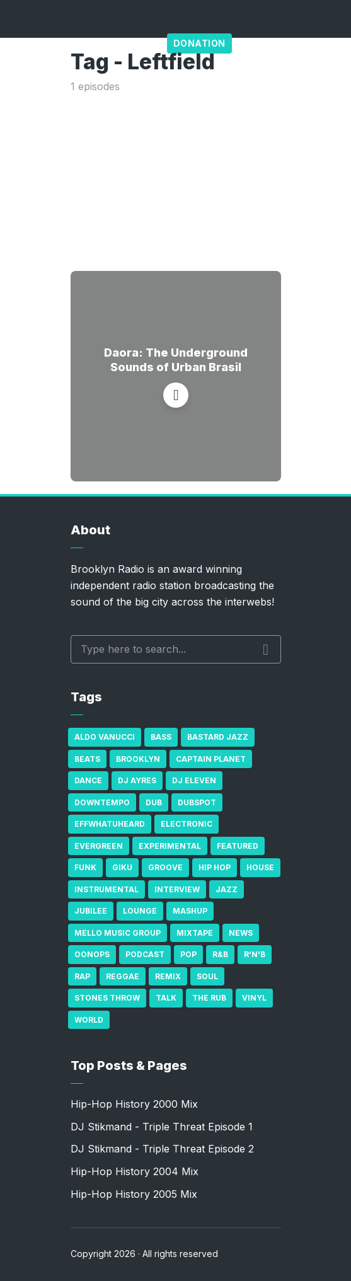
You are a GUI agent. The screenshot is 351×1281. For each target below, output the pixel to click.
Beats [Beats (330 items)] (87, 759)
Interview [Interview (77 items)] (177, 889)
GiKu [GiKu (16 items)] (122, 867)
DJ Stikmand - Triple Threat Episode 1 (162, 1126)
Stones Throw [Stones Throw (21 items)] (107, 997)
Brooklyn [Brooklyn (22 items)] (138, 759)
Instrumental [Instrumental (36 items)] (106, 889)
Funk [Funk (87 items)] (85, 867)
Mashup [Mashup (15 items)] (190, 911)
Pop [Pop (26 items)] (188, 954)
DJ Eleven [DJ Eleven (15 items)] (194, 780)
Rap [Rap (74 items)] (82, 976)
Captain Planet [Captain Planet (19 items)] (211, 759)
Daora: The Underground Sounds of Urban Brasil (176, 360)
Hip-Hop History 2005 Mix (134, 1194)
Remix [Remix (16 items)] (168, 976)
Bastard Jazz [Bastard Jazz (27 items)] (217, 737)
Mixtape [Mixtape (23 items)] (194, 933)
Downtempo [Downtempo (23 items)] (102, 802)
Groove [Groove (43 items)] (165, 867)
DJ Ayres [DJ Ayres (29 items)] (137, 780)
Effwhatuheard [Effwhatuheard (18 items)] (109, 824)
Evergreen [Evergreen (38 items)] (98, 846)
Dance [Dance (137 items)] (88, 780)
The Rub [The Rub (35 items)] (209, 997)
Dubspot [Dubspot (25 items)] (197, 802)
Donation (199, 43)
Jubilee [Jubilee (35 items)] (90, 911)
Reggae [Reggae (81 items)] (122, 976)
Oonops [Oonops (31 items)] (92, 954)
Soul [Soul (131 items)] (207, 976)
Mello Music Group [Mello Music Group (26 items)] (117, 933)
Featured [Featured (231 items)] (237, 846)
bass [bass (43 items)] (161, 737)
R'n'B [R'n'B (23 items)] (254, 954)
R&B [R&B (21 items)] (220, 954)
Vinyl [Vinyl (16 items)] (254, 997)
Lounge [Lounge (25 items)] (140, 911)
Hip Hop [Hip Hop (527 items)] (215, 867)
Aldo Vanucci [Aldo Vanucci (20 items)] (104, 737)
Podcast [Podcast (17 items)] (144, 954)
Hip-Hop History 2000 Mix (134, 1104)
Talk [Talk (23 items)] (166, 997)
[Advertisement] (176, 179)
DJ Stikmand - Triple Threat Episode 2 (162, 1148)
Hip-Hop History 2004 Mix (135, 1171)
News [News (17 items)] (241, 933)
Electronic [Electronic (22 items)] (186, 824)
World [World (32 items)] (88, 1020)
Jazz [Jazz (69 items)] (227, 889)
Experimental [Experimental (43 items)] (170, 846)
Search (265, 649)
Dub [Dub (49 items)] (154, 802)
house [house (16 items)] (260, 867)
